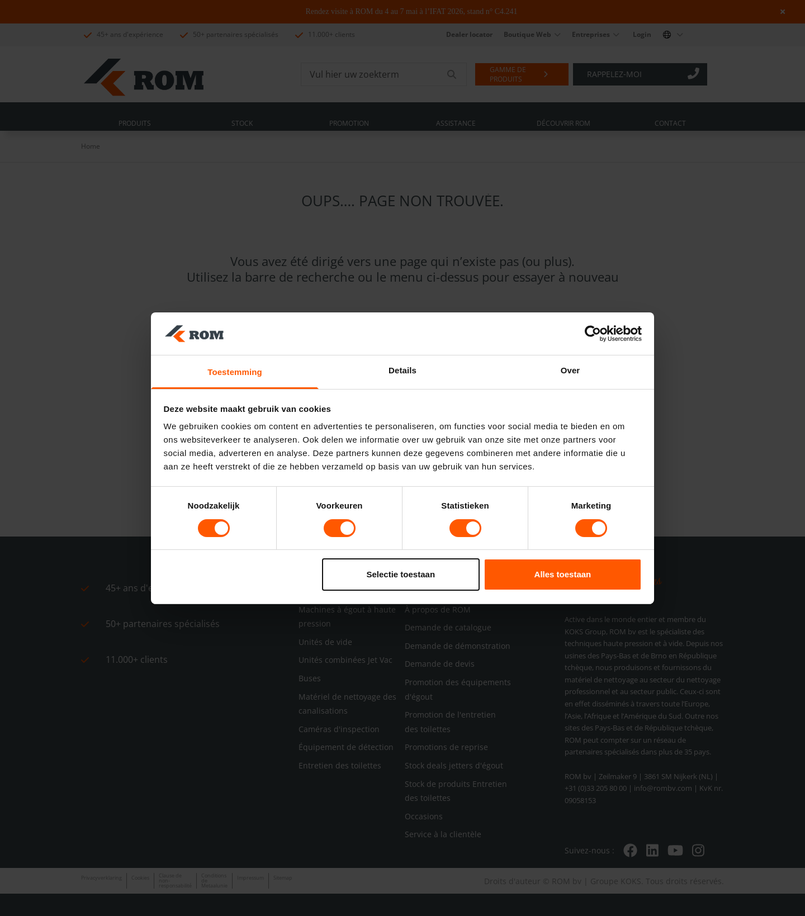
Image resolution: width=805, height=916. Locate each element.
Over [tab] (570, 370)
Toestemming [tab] (234, 372)
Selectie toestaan (401, 574)
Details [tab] (402, 370)
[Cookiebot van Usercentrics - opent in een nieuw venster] (593, 333)
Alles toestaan (562, 574)
